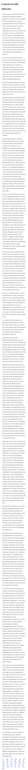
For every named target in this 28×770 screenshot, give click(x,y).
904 (7, 762)
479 (7, 764)
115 (20, 759)
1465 (3, 762)
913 (3, 759)
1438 (20, 762)
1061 (3, 766)
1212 (12, 759)
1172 (19, 766)
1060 (8, 766)
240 (24, 759)
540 (15, 762)
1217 (12, 762)
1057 (3, 764)
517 (15, 766)
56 (11, 766)
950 (24, 762)
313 (19, 764)
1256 (7, 759)
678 (11, 764)
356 (3, 760)
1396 (7, 760)
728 (15, 764)
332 (23, 766)
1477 (16, 759)
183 (23, 760)
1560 (15, 760)
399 (23, 764)
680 (3, 768)
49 (11, 760)
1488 (19, 760)
